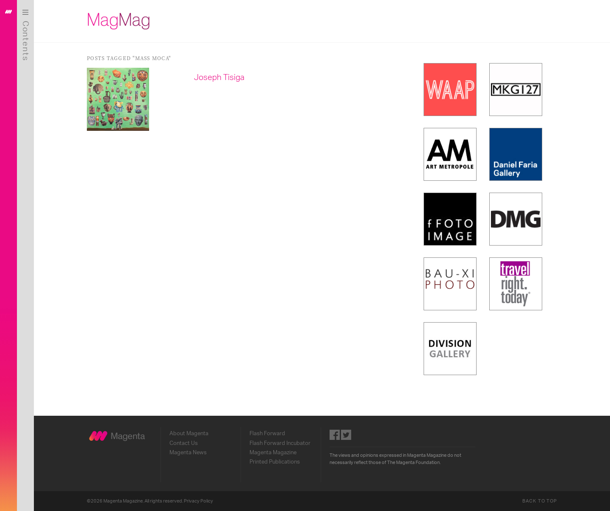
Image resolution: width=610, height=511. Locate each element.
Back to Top (539, 501)
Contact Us (183, 443)
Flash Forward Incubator (280, 443)
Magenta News (188, 453)
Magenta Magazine (273, 453)
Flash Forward (267, 433)
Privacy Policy (198, 501)
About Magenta (188, 433)
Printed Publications (275, 462)
